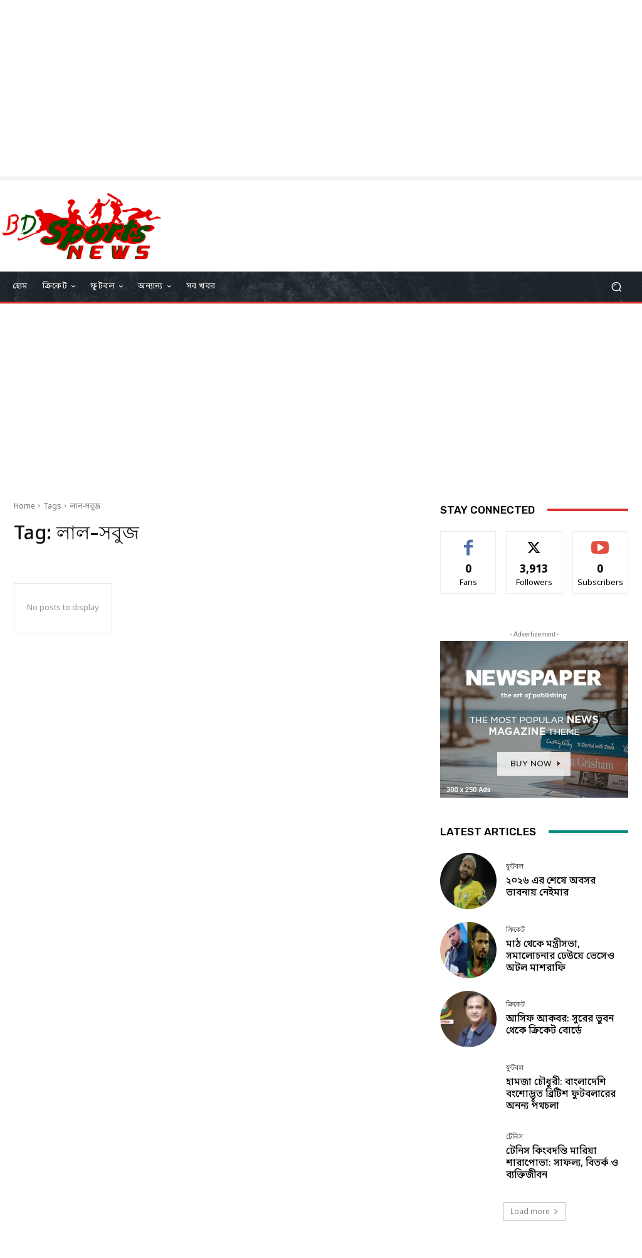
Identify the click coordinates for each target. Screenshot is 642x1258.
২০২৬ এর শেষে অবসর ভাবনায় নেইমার (551, 887)
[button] (616, 286)
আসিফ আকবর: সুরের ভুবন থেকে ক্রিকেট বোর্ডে (560, 1025)
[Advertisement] (321, 88)
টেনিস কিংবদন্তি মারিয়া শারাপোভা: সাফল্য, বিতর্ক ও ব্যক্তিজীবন (562, 1163)
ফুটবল (515, 866)
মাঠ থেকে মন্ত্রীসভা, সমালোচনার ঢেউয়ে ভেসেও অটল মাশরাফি (560, 956)
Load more (534, 1211)
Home (24, 507)
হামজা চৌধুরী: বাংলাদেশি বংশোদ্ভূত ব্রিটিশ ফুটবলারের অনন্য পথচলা (561, 1094)
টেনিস (514, 1136)
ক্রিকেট (515, 929)
